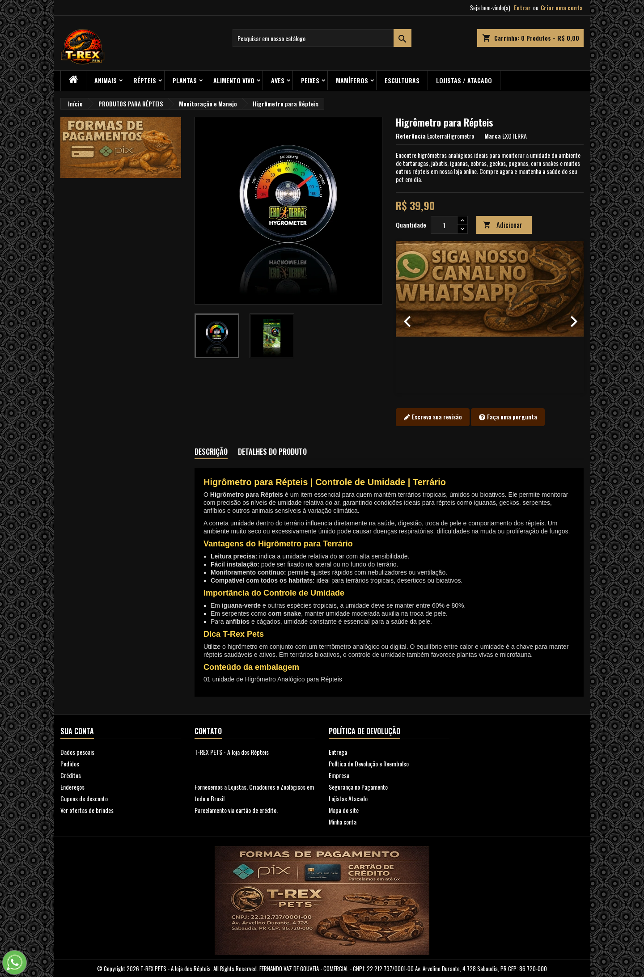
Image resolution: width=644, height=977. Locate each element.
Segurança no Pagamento (358, 786)
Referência (411, 136)
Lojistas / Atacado (464, 80)
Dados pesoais (77, 752)
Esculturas (402, 80)
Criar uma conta (562, 7)
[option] (490, 317)
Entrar (522, 7)
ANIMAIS (105, 80)
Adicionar (502, 225)
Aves (277, 80)
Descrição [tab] (211, 451)
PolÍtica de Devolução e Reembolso (369, 763)
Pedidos (69, 763)
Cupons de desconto (84, 798)
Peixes (310, 80)
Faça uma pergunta (508, 417)
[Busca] (322, 38)
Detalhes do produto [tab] (272, 451)
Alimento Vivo (233, 80)
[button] (410, 317)
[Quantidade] (444, 225)
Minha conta (342, 821)
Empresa (339, 775)
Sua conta (77, 731)
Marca (492, 136)
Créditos (70, 775)
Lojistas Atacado (348, 798)
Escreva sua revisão (432, 417)
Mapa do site (344, 810)
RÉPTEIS (144, 80)
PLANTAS (185, 80)
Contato (208, 731)
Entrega (338, 752)
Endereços (72, 786)
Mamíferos (352, 80)
